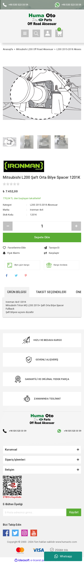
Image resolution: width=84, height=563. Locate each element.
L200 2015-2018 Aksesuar (44, 205)
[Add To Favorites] (21, 247)
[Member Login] (48, 33)
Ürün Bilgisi (16, 292)
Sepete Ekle (42, 237)
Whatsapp (63, 556)
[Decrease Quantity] (8, 226)
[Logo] (42, 19)
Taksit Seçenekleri (51, 292)
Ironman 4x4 (36, 209)
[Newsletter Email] (42, 512)
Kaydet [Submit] (73, 512)
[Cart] (59, 33)
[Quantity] (42, 226)
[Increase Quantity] (76, 226)
